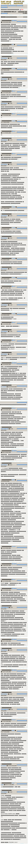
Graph (13, 68)
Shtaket (14, 546)
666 (13, 44)
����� (4, 5)
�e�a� (14, 20)
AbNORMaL (4, 58)
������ (12, 5)
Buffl (13, 479)
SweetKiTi (3, 386)
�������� (22, 21)
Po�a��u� (4, 428)
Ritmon (14, 408)
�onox (13, 91)
